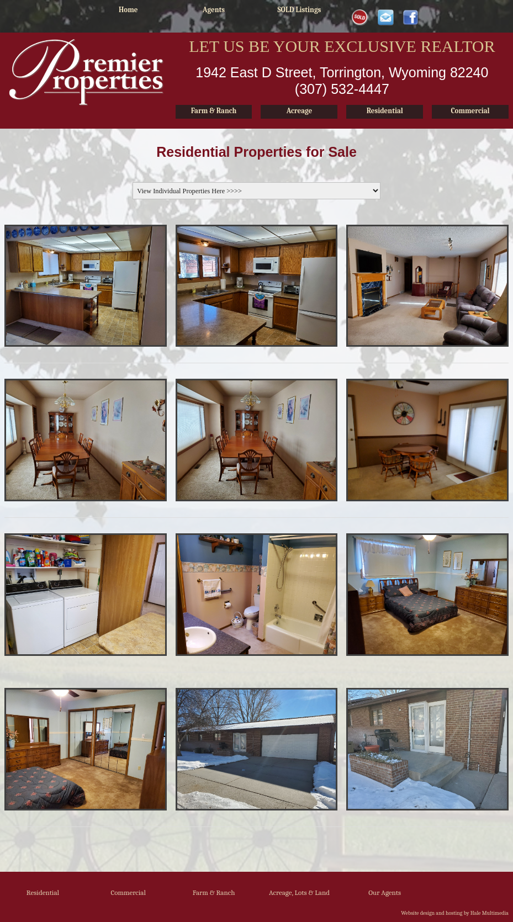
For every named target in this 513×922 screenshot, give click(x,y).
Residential (43, 892)
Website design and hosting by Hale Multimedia (455, 913)
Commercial (128, 892)
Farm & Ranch (214, 892)
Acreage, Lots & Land (299, 892)
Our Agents (384, 892)
